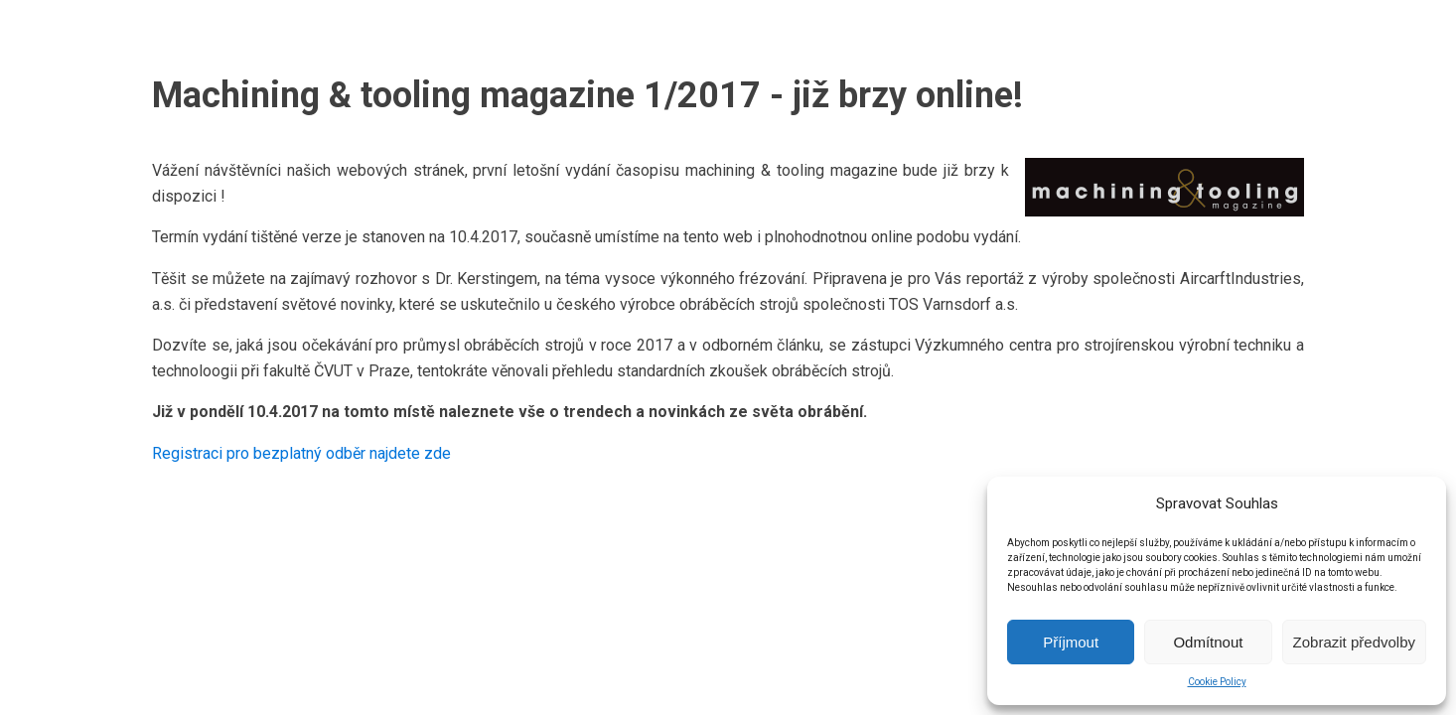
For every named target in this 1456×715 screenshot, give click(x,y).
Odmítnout (1207, 642)
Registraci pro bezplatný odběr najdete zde (301, 453)
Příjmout (1070, 642)
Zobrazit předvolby (1354, 642)
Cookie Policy (1217, 681)
